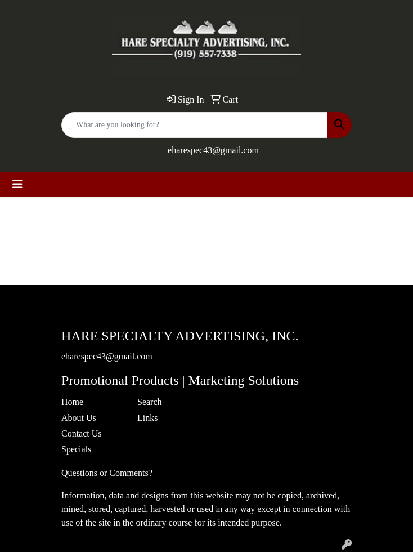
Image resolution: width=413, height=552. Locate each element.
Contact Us (81, 433)
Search (149, 402)
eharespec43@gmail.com (213, 150)
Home (72, 402)
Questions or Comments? (106, 473)
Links (147, 417)
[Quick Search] (194, 125)
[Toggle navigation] (17, 184)
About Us (78, 417)
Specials (76, 449)
